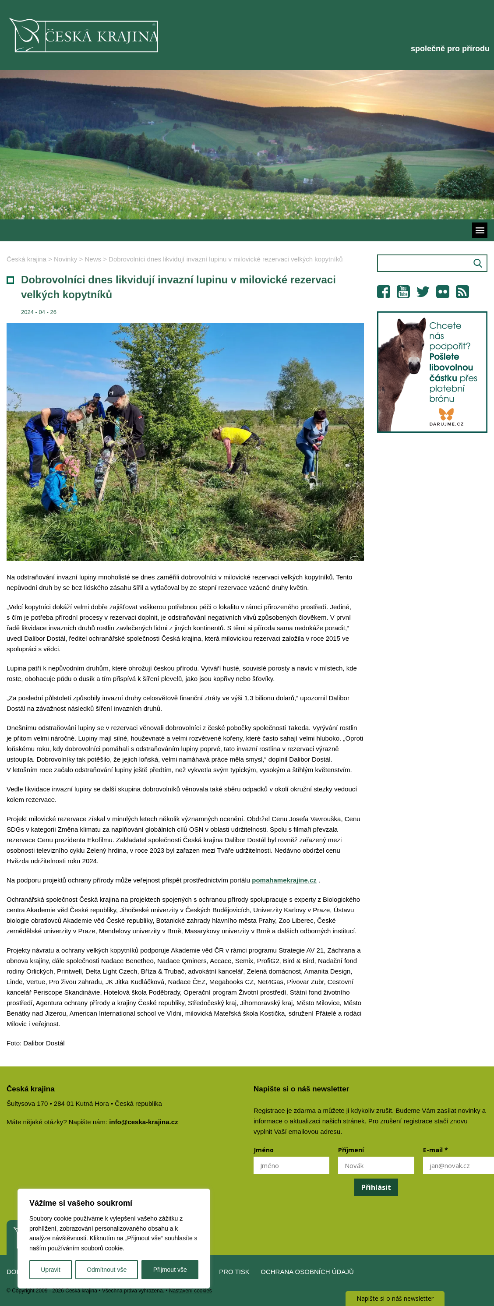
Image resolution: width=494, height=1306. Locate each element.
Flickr (442, 291)
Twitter (423, 291)
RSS (462, 291)
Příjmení (351, 1150)
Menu (479, 230)
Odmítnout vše (107, 1269)
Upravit (50, 1269)
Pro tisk (234, 1271)
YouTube (403, 291)
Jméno (264, 1150)
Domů (17, 1271)
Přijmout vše (170, 1269)
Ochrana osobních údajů (307, 1271)
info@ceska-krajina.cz (143, 1122)
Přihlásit (376, 1187)
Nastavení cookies (190, 1291)
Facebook (383, 291)
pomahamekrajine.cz (284, 880)
